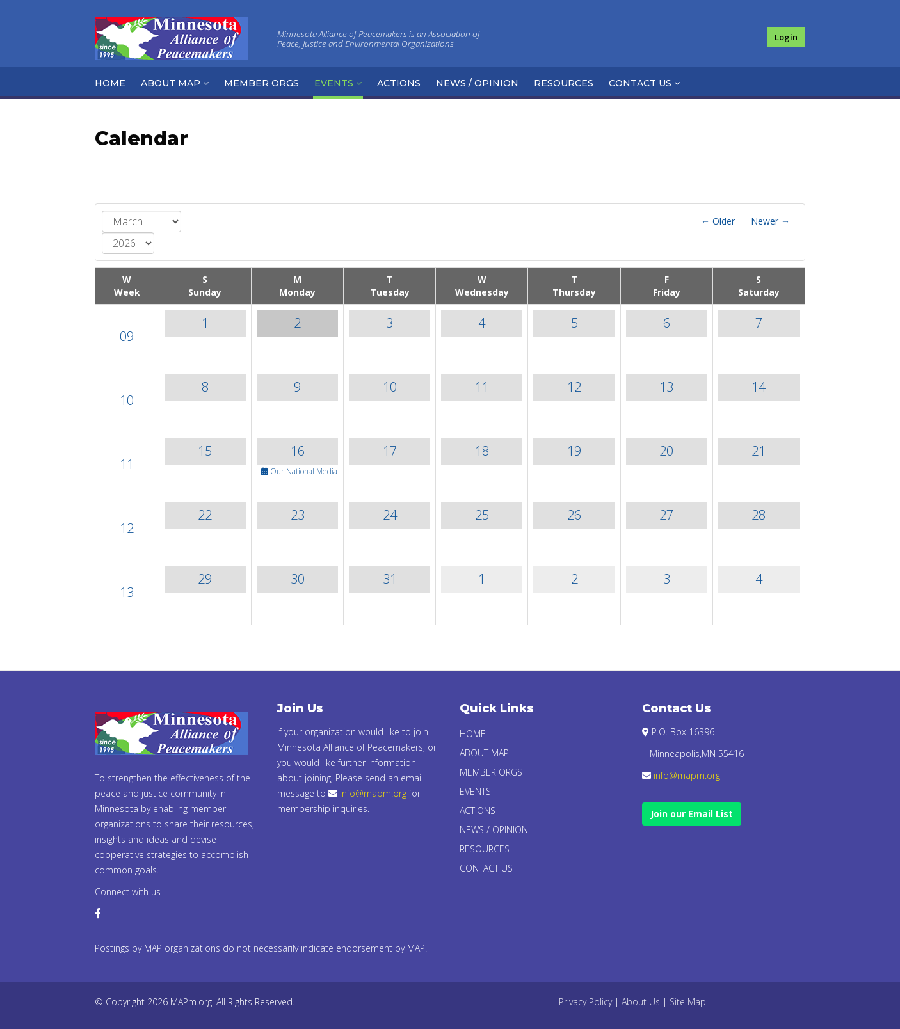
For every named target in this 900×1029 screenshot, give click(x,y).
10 (127, 400)
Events (333, 83)
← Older (718, 221)
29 (205, 578)
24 (390, 514)
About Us (641, 1002)
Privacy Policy (585, 1002)
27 (666, 514)
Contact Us (640, 83)
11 (482, 386)
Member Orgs (261, 83)
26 (574, 514)
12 (574, 386)
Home (110, 83)
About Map (170, 83)
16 (298, 450)
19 (574, 450)
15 (205, 450)
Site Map (688, 1002)
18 (482, 450)
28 (758, 514)
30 (298, 578)
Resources (563, 83)
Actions (399, 83)
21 (758, 450)
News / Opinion (477, 83)
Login (786, 37)
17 (390, 450)
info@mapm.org (373, 793)
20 (666, 450)
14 (758, 386)
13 (666, 386)
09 (127, 336)
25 (482, 514)
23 (298, 514)
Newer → (770, 221)
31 (390, 578)
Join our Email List (691, 814)
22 (205, 514)
